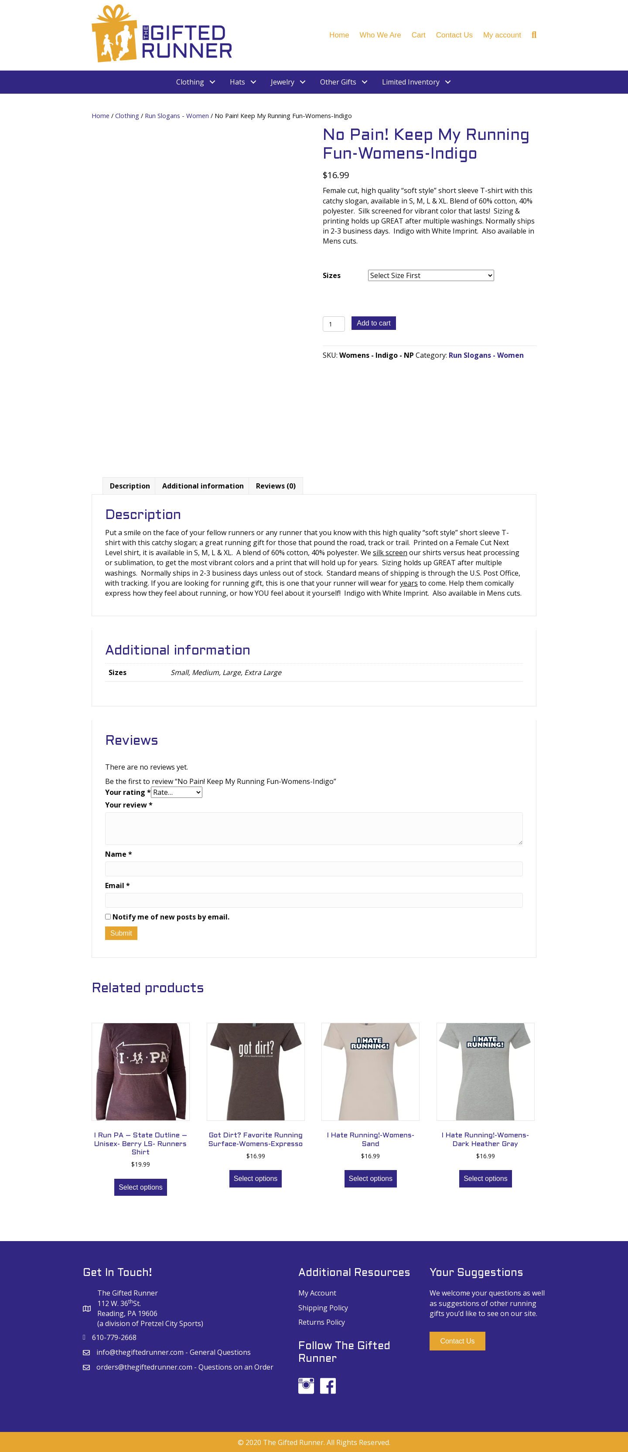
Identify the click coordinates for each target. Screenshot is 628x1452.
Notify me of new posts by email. (171, 917)
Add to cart (373, 323)
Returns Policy (321, 1321)
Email (117, 885)
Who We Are (380, 35)
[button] (457, 1341)
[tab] (129, 486)
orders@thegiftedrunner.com (144, 1367)
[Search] (531, 35)
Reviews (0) (276, 486)
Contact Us (454, 35)
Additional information (203, 486)
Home (339, 35)
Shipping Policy (323, 1307)
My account (502, 35)
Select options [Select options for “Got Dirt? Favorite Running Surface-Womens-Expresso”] (256, 1178)
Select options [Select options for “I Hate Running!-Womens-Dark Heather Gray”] (486, 1178)
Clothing (127, 115)
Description (130, 486)
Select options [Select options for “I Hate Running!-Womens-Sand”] (371, 1178)
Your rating (128, 792)
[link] (196, 82)
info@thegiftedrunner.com (140, 1352)
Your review (129, 804)
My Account (317, 1293)
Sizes (332, 275)
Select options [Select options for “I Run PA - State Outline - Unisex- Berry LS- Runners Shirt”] (141, 1187)
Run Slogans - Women (177, 115)
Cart (419, 35)
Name (118, 853)
